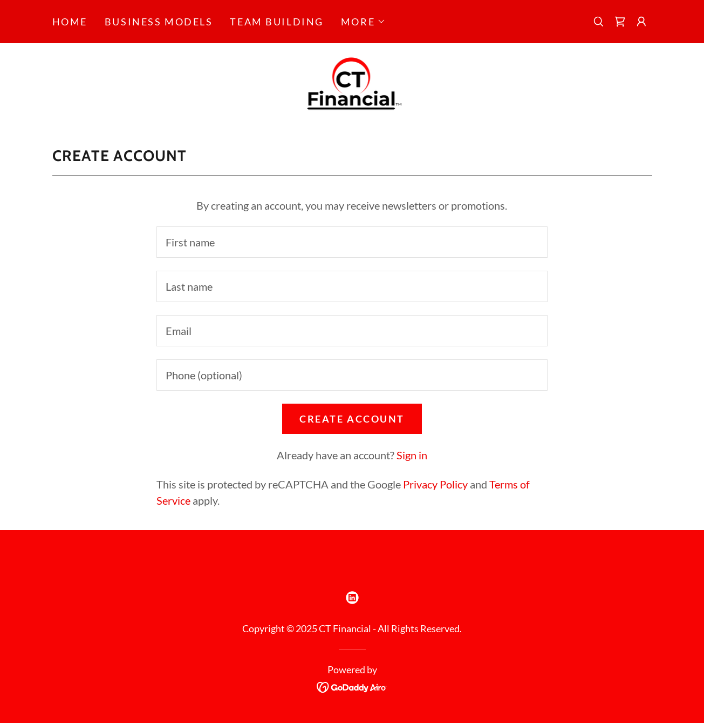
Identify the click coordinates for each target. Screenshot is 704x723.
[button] (363, 21)
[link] (620, 21)
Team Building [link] (276, 22)
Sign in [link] (412, 454)
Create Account (352, 419)
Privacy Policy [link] (435, 484)
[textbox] (352, 242)
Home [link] (69, 22)
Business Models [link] (159, 22)
